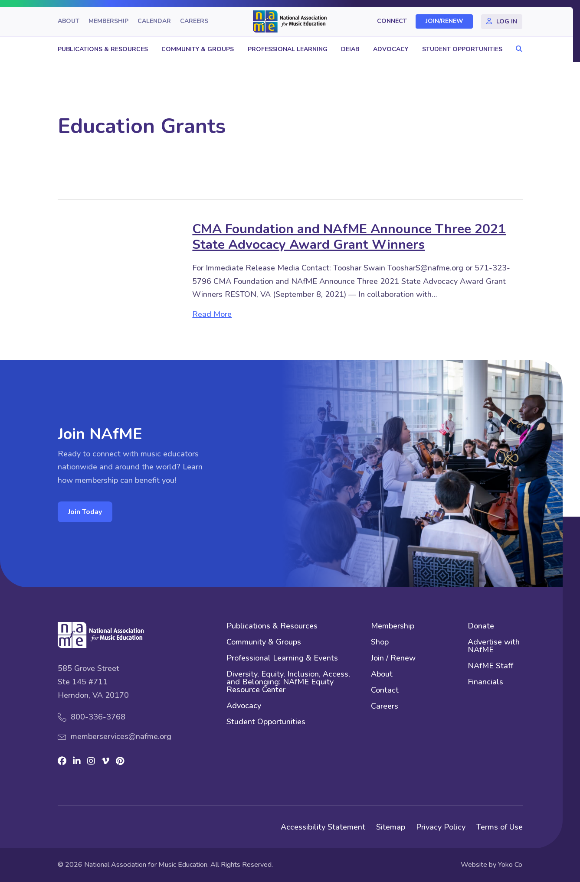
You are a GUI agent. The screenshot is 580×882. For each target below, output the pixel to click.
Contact (385, 690)
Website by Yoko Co (491, 864)
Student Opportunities (462, 49)
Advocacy (390, 49)
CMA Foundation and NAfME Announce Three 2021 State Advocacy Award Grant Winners (349, 237)
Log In (506, 21)
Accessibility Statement (323, 827)
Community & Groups (197, 49)
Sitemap (390, 827)
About (68, 21)
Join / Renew (393, 658)
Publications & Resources (103, 49)
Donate (481, 626)
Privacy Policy (440, 827)
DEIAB (350, 49)
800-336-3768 (98, 717)
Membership (108, 21)
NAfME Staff (490, 666)
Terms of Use (499, 827)
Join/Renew (444, 21)
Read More (212, 314)
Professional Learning (288, 49)
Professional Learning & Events (282, 658)
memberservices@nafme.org (121, 736)
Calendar (154, 21)
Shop (380, 642)
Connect (392, 21)
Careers (194, 21)
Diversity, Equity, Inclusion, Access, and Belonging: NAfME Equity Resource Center (288, 682)
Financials (485, 682)
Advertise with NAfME (494, 646)
